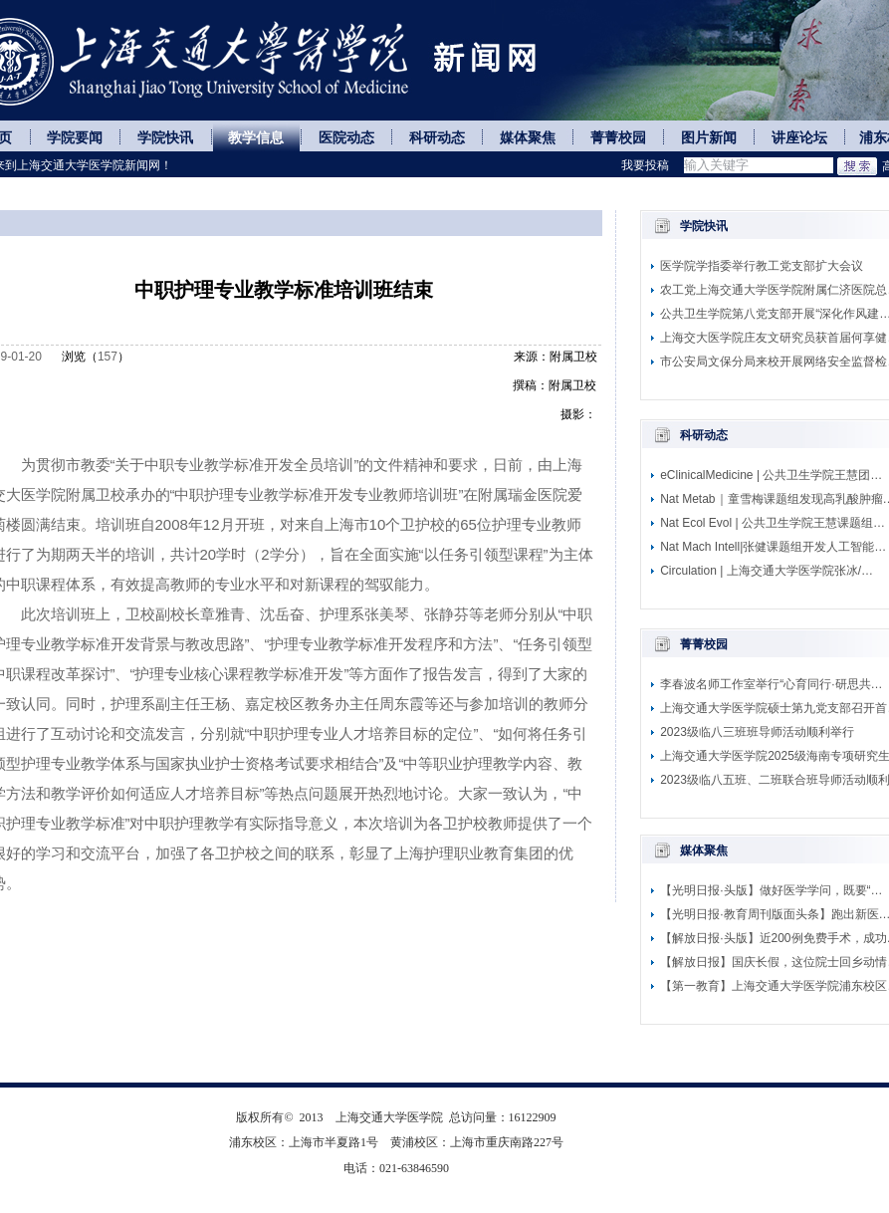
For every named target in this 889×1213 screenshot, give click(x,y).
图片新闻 (709, 137)
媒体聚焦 (528, 137)
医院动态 (346, 137)
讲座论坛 (799, 137)
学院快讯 (165, 137)
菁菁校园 (618, 137)
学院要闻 (75, 137)
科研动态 (437, 137)
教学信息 (256, 137)
